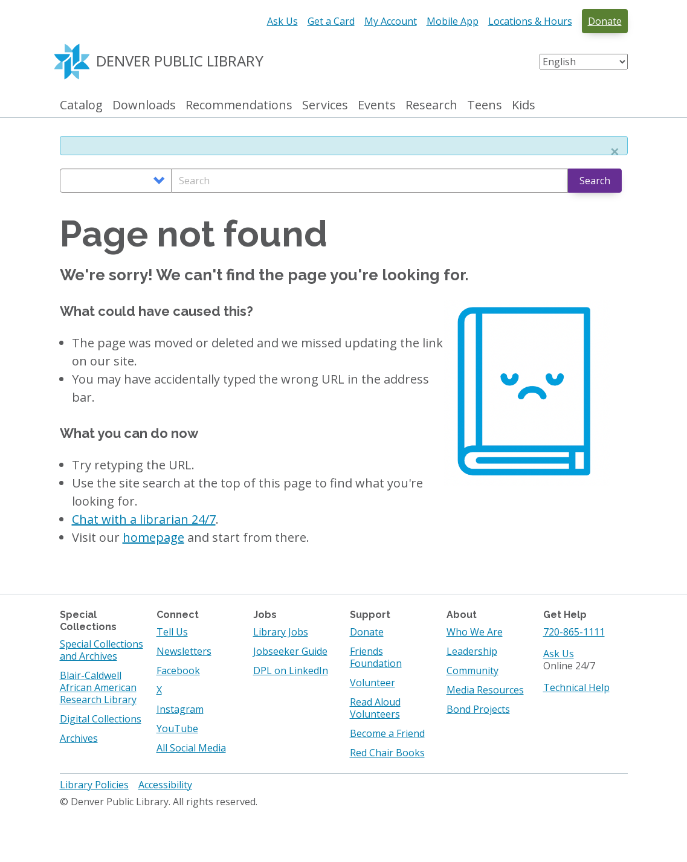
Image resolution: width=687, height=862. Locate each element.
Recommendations (238, 105)
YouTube (177, 728)
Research (431, 105)
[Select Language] (584, 61)
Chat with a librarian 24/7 (144, 519)
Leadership (472, 651)
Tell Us (172, 631)
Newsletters (183, 651)
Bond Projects (478, 709)
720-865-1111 (574, 631)
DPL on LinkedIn (290, 670)
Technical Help (576, 687)
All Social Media (191, 747)
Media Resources (485, 689)
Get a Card (331, 21)
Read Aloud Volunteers (375, 708)
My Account (390, 21)
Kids (523, 105)
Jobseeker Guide (290, 651)
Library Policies (94, 784)
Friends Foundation (376, 657)
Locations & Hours (530, 21)
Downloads (144, 105)
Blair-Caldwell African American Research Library (98, 687)
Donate (605, 21)
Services (325, 105)
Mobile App (453, 21)
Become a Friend (387, 733)
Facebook (178, 670)
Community (472, 670)
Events (377, 105)
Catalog (81, 105)
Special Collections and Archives (101, 650)
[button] (614, 151)
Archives (79, 738)
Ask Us (282, 21)
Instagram (180, 709)
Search (594, 180)
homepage (153, 537)
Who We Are (475, 631)
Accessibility (165, 784)
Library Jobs (280, 631)
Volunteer (372, 682)
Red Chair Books (387, 752)
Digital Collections (100, 718)
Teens (484, 105)
